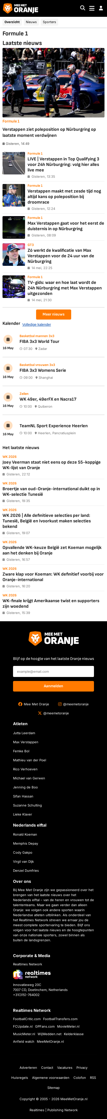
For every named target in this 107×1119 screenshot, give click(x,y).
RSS (93, 1078)
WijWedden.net (49, 1034)
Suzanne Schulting (27, 805)
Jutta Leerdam (24, 733)
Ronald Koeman (25, 834)
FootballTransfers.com (60, 1019)
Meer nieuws (54, 314)
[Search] (82, 8)
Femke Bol (21, 751)
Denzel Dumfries (26, 870)
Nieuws (31, 22)
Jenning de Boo (25, 787)
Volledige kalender (36, 325)
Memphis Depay (25, 843)
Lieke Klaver (22, 814)
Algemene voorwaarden (50, 1078)
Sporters (49, 22)
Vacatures (64, 1068)
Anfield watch (23, 1041)
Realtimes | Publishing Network (54, 1110)
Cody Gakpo (22, 852)
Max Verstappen (25, 742)
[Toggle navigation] (91, 8)
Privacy (81, 1068)
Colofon (79, 1078)
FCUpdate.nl (23, 1026)
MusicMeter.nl (24, 1034)
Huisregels (19, 1078)
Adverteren (28, 1068)
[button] (101, 8)
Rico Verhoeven (25, 769)
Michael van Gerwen (29, 778)
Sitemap (53, 1088)
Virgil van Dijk (23, 861)
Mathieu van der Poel (29, 760)
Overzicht (12, 22)
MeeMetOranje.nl (50, 1041)
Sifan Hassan (23, 796)
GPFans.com (45, 1026)
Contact (47, 1068)
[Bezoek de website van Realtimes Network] (32, 974)
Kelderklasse (74, 1034)
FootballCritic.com (27, 1019)
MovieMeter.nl (68, 1026)
